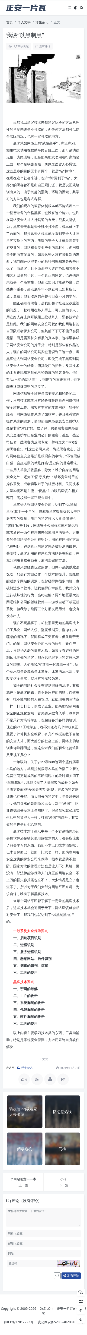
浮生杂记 (41, 22)
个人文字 (24, 22)
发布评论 (71, 1275)
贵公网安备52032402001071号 (60, 1322)
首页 (9, 22)
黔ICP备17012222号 (18, 1322)
